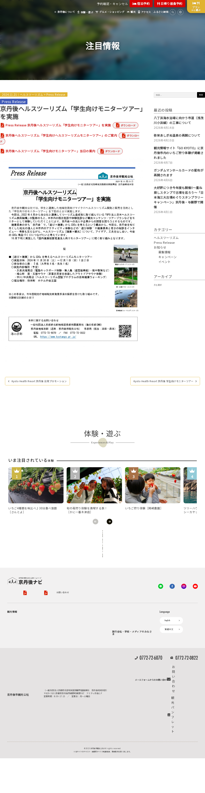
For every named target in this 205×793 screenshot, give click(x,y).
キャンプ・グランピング (29, 622)
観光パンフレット (184, 740)
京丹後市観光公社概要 (17, 572)
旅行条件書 (101, 572)
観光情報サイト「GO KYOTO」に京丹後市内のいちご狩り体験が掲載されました (179, 153)
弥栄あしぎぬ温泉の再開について (177, 135)
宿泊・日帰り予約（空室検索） (84, 612)
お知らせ (160, 247)
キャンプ (13, 697)
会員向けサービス (122, 612)
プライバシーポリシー (46, 572)
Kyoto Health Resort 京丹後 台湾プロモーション (47, 381)
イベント (164, 262)
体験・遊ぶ (14, 663)
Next (109, 521)
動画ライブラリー (122, 682)
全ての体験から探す (102, 533)
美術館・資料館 (25, 646)
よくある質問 (67, 670)
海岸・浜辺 (23, 617)
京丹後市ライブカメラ (71, 650)
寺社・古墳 (23, 651)
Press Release (55, 94)
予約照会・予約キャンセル (82, 617)
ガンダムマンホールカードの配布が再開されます (178, 172)
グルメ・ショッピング (19, 670)
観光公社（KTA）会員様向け (128, 595)
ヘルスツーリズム (31, 94)
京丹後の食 (23, 676)
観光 (11, 683)
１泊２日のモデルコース (29, 656)
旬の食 (21, 637)
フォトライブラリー (123, 675)
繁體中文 (169, 613)
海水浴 (12, 690)
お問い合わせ (13, 578)
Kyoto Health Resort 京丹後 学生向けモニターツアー (155, 381)
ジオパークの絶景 (26, 612)
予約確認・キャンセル (112, 4)
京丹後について (16, 606)
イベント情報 (67, 643)
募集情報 (164, 252)
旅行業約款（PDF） (79, 572)
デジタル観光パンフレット (73, 656)
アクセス (65, 629)
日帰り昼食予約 (169, 3)
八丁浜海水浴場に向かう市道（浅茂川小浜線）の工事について (178, 120)
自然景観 (22, 627)
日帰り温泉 (23, 632)
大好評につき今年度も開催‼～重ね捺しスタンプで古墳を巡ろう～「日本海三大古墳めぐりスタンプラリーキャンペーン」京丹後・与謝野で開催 (178, 197)
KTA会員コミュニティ (124, 606)
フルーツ (22, 641)
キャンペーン (167, 257)
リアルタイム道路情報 (71, 663)
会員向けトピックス (123, 619)
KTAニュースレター (123, 626)
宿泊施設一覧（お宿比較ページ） (85, 622)
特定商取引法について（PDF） (134, 572)
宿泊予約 (141, 3)
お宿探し (65, 606)
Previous (95, 521)
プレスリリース (121, 669)
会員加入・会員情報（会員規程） (129, 633)
